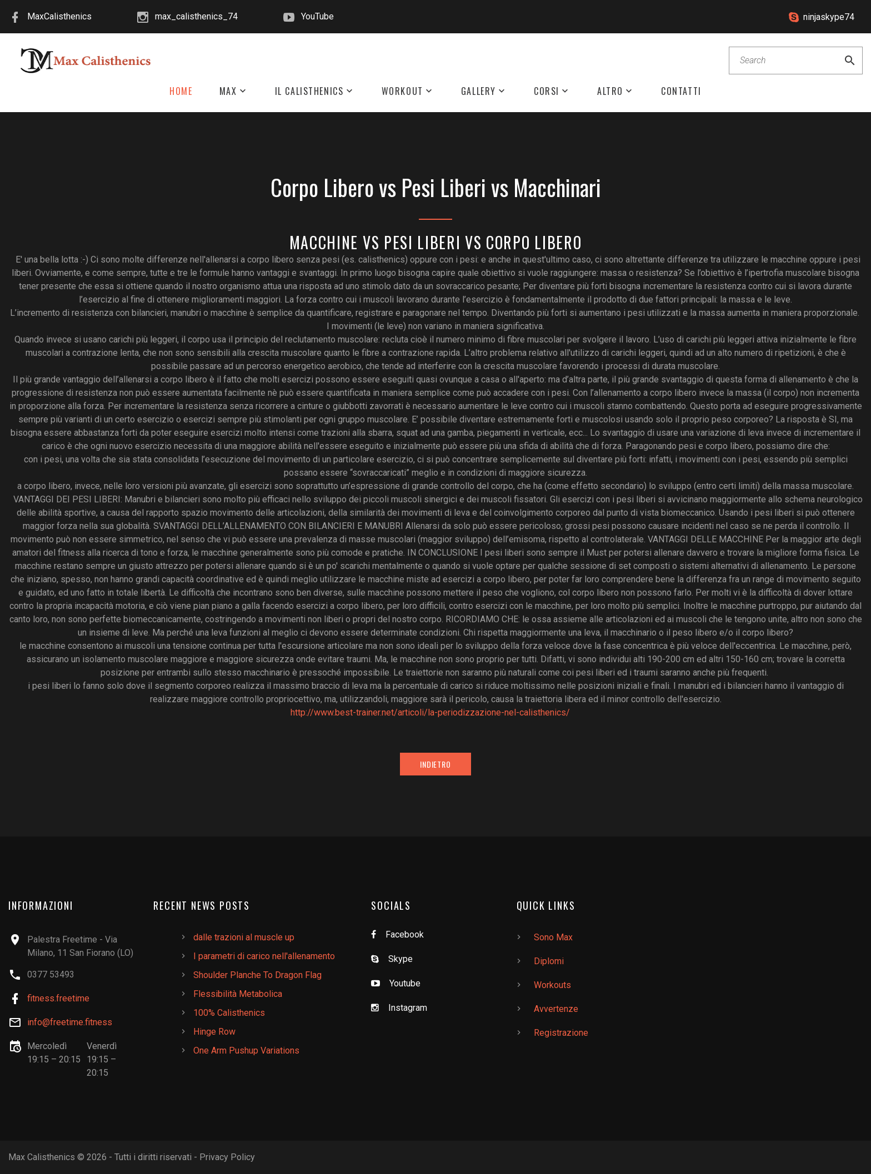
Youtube (405, 983)
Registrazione (561, 1032)
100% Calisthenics (229, 1012)
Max (228, 91)
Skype (400, 959)
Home (180, 91)
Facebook (405, 934)
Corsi (546, 91)
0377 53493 (50, 974)
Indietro (435, 764)
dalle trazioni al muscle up (243, 937)
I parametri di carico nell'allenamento (264, 956)
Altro (610, 91)
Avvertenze (556, 1009)
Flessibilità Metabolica (237, 994)
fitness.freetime (58, 998)
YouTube (317, 16)
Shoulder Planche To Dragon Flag (257, 975)
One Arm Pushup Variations (246, 1050)
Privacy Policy (227, 1157)
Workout (402, 91)
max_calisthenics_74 (196, 16)
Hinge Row (214, 1031)
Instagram (407, 1007)
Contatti (681, 91)
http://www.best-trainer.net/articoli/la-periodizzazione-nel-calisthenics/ (430, 712)
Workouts (552, 985)
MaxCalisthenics (59, 16)
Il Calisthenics (309, 91)
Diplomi (549, 961)
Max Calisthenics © (46, 1157)
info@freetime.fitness (69, 1022)
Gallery (478, 91)
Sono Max (553, 937)
